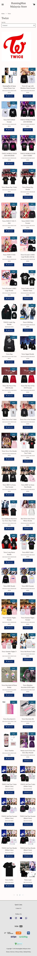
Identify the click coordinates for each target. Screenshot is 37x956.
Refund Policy (27, 952)
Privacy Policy (19, 952)
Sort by (3, 22)
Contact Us (18, 908)
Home (3, 13)
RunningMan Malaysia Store (18, 5)
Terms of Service (10, 952)
